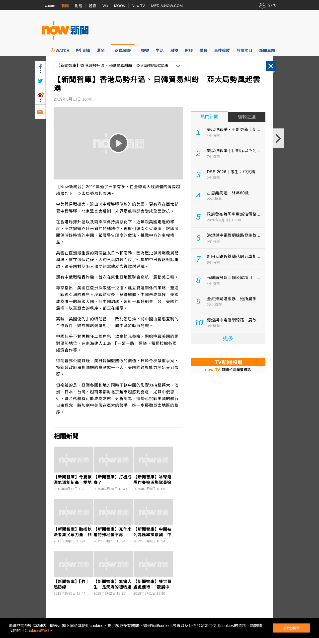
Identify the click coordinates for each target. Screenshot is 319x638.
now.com (47, 5)
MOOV (120, 5)
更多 (228, 338)
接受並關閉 (291, 628)
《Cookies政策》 (35, 631)
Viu (105, 5)
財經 (78, 6)
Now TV (138, 5)
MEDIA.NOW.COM (167, 5)
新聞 (65, 6)
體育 (92, 6)
